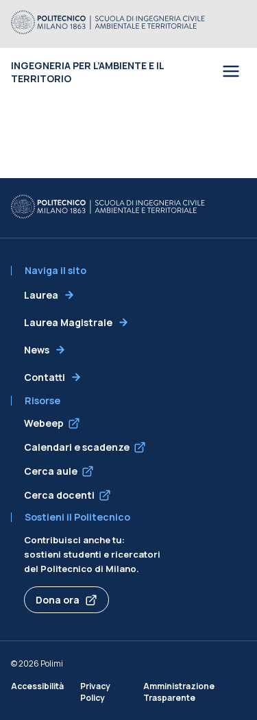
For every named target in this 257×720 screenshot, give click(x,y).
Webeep (44, 423)
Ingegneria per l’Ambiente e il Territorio (87, 72)
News (36, 349)
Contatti (44, 377)
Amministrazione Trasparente (179, 692)
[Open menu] (231, 72)
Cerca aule (50, 470)
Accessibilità (37, 686)
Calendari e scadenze (77, 447)
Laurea (41, 294)
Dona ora (57, 599)
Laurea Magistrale (68, 322)
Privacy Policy (95, 692)
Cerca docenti (59, 494)
